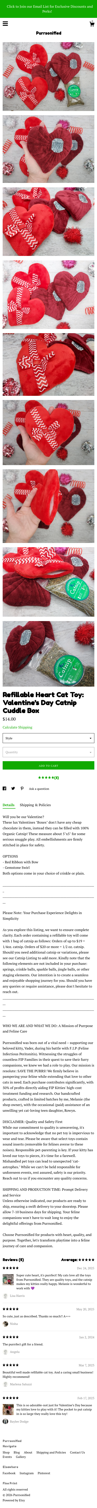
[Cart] (91, 24)
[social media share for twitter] (13, 789)
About (28, 1452)
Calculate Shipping (17, 727)
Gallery (21, 1457)
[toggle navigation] (5, 23)
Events (8, 1457)
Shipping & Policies (35, 804)
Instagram (27, 1473)
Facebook (9, 1473)
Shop (6, 1452)
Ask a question (39, 789)
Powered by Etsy (14, 1500)
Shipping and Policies (51, 1452)
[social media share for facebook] (5, 789)
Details (9, 804)
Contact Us (77, 1452)
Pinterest (44, 1473)
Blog (17, 1452)
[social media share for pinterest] (22, 789)
